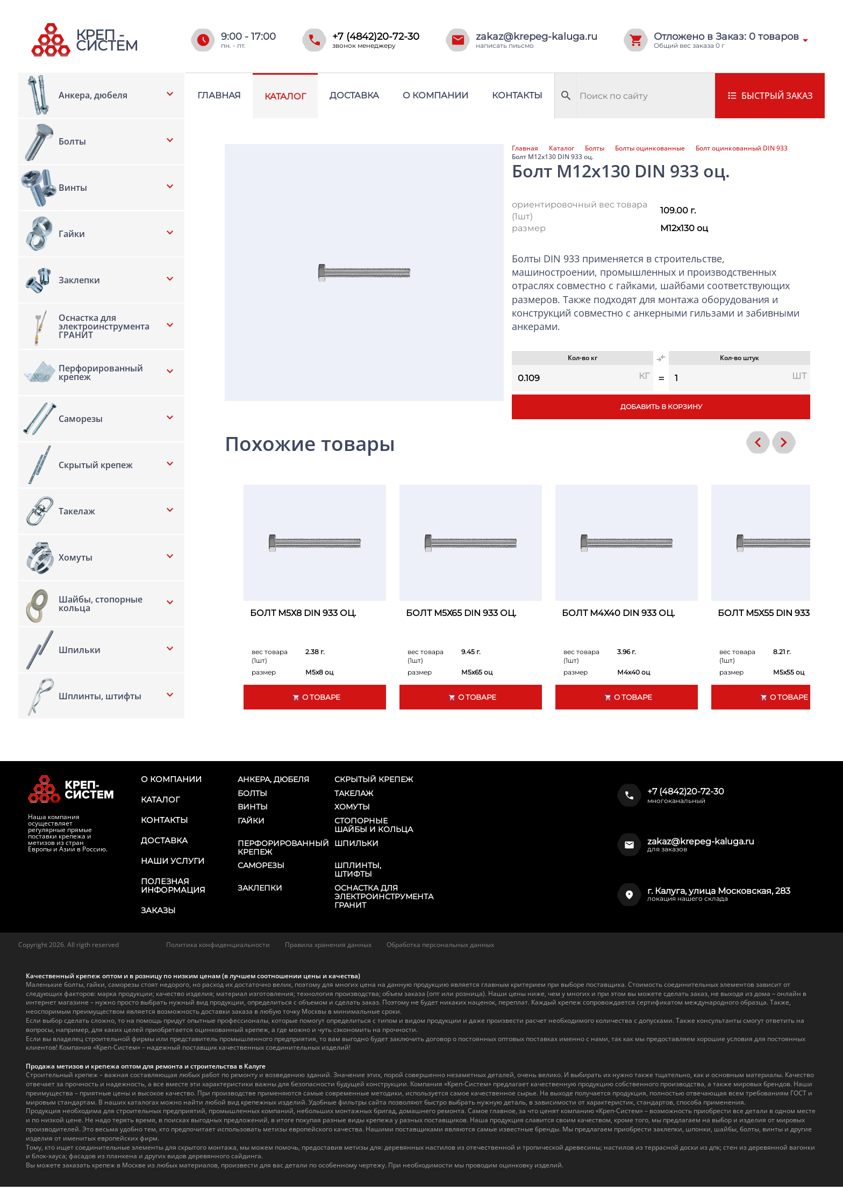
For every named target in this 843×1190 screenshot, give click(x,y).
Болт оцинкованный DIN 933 (742, 148)
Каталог (285, 96)
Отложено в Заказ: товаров (726, 36)
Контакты (517, 95)
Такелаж (353, 794)
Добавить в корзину (661, 407)
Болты (594, 148)
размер (529, 228)
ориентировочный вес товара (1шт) (579, 210)
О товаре (315, 697)
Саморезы (261, 868)
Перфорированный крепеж (283, 849)
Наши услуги (171, 863)
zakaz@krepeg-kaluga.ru (536, 36)
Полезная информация (172, 888)
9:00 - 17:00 (248, 36)
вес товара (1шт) (270, 656)
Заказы (157, 914)
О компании (435, 95)
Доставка (354, 95)
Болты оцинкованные (650, 148)
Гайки (251, 822)
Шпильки (356, 845)
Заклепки (260, 891)
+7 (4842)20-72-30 (375, 36)
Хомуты (352, 808)
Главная (219, 95)
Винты (253, 808)
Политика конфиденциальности (218, 947)
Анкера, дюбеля (273, 779)
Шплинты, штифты (357, 872)
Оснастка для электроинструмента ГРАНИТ (383, 899)
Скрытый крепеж (373, 779)
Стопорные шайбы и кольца (373, 827)
